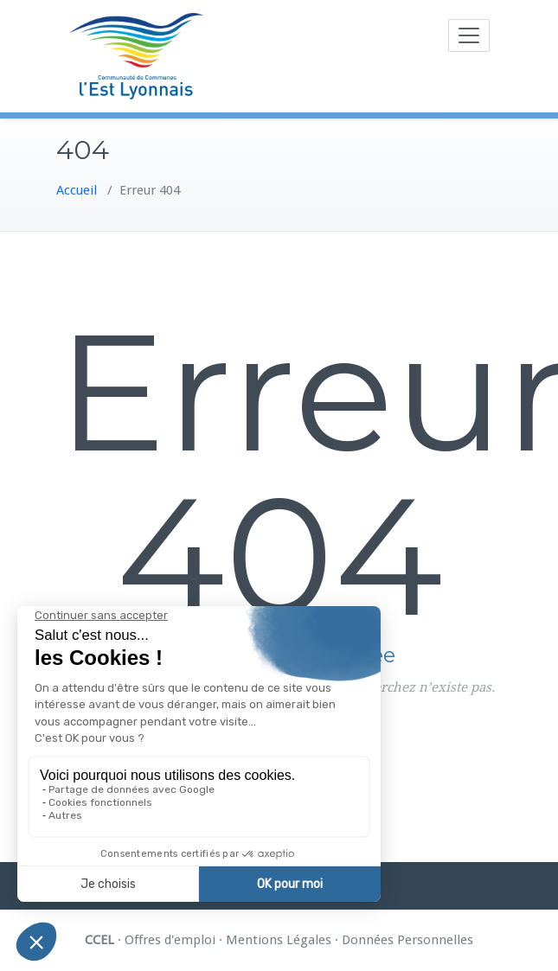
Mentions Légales (278, 940)
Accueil (76, 190)
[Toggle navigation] (469, 35)
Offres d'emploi (170, 940)
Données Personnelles (407, 940)
